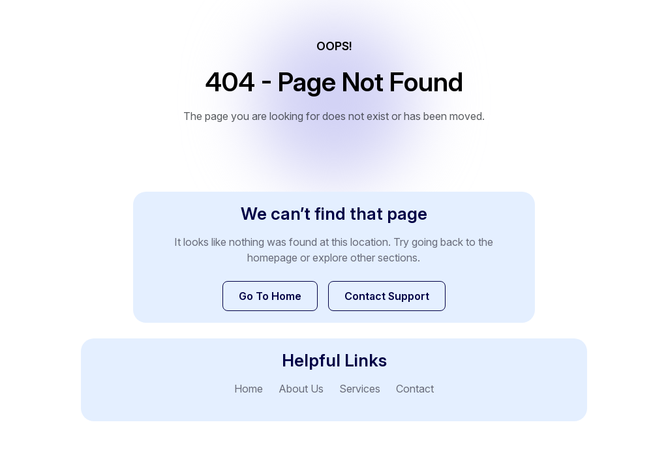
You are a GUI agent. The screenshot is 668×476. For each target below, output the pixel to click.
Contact (415, 388)
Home (248, 388)
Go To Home (270, 296)
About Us (301, 388)
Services (359, 388)
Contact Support (386, 296)
